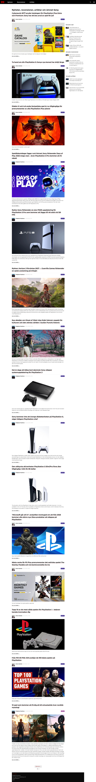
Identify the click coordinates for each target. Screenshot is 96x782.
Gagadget (8, 1)
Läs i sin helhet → (16, 56)
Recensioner (32, 2)
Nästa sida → (38, 758)
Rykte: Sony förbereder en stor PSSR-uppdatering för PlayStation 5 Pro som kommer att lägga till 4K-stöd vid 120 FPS (36, 211)
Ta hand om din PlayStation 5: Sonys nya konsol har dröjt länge (38, 62)
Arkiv (13, 771)
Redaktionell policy (16, 767)
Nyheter (21, 2)
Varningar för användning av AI (19, 768)
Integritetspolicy (16, 770)
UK (13, 774)
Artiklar (43, 2)
